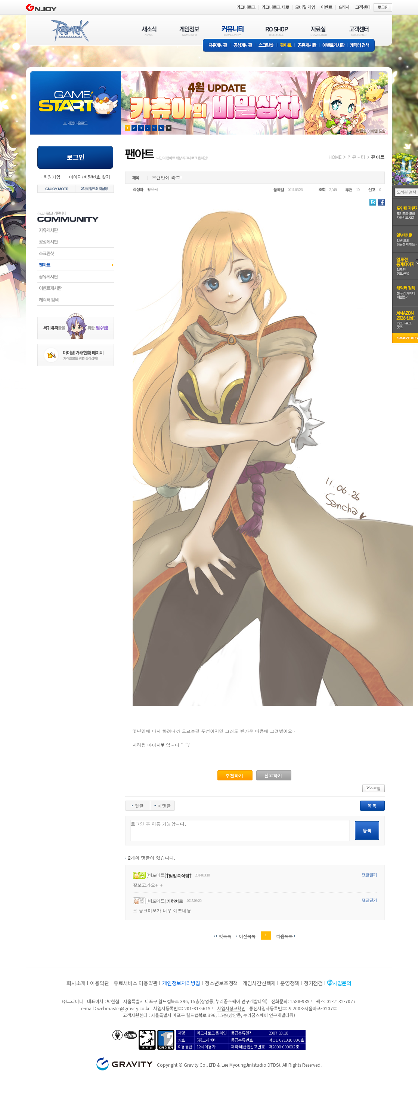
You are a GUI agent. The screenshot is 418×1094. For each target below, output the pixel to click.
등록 (367, 830)
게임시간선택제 (259, 983)
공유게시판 (307, 46)
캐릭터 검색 (362, 46)
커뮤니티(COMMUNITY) (233, 31)
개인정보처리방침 (181, 983)
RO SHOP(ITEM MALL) (277, 31)
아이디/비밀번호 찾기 (89, 176)
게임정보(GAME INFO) (190, 31)
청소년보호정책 (221, 983)
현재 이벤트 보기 (168, 128)
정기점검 (313, 983)
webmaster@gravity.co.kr (123, 1008)
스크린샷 (266, 46)
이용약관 (99, 983)
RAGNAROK (69, 31)
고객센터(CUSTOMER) (359, 31)
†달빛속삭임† (178, 875)
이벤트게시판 (334, 46)
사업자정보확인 (231, 1008)
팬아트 (286, 46)
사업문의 (342, 983)
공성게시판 (243, 46)
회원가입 (52, 176)
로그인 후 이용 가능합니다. (240, 830)
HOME (335, 157)
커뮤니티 (356, 157)
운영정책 (289, 983)
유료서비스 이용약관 (136, 983)
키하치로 (174, 901)
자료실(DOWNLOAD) (318, 31)
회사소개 (76, 983)
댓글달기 (369, 875)
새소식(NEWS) (149, 31)
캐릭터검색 (75, 299)
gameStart (75, 96)
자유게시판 (216, 46)
